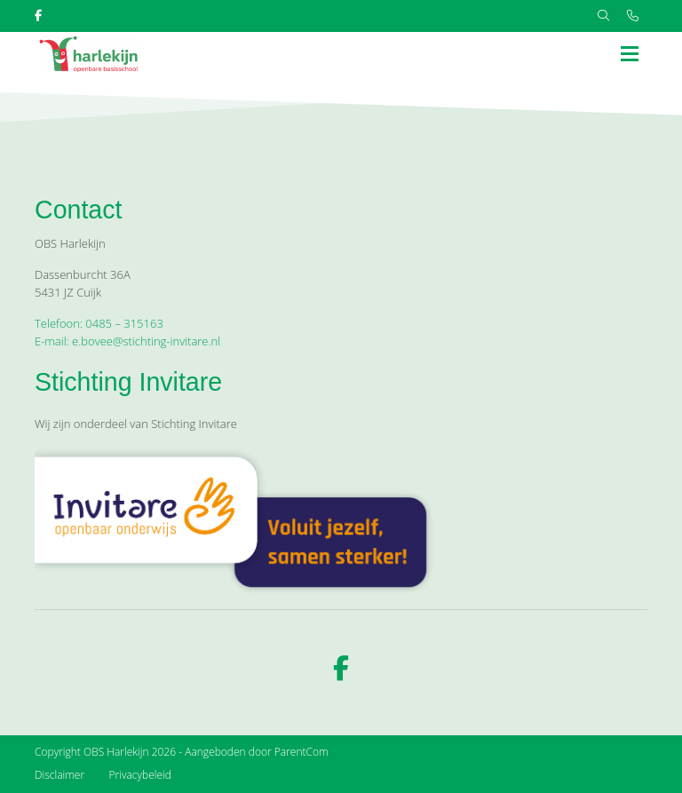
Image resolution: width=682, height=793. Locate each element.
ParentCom (301, 751)
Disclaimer (59, 774)
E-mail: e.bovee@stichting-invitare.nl (127, 341)
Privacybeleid (140, 774)
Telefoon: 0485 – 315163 (99, 323)
